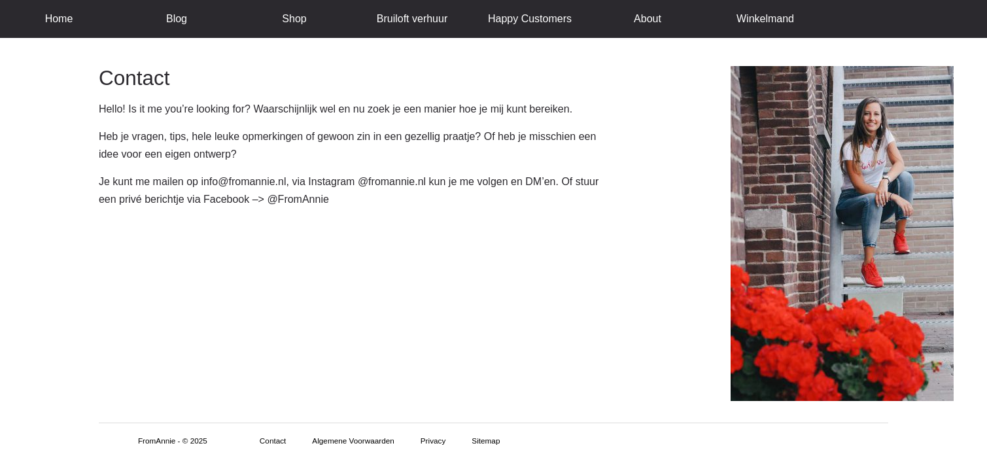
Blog (176, 18)
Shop (294, 18)
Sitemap (486, 440)
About (647, 18)
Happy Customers (530, 18)
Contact (273, 440)
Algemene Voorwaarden (353, 440)
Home (59, 18)
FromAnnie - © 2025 (172, 440)
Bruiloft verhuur (412, 18)
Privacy (433, 440)
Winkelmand (765, 18)
